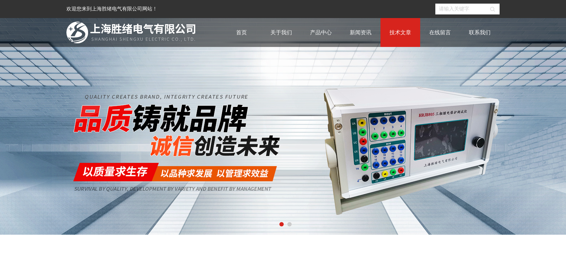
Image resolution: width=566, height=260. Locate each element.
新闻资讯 (360, 32)
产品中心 (321, 32)
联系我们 (480, 32)
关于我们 (281, 32)
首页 (241, 32)
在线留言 (440, 32)
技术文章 (400, 32)
